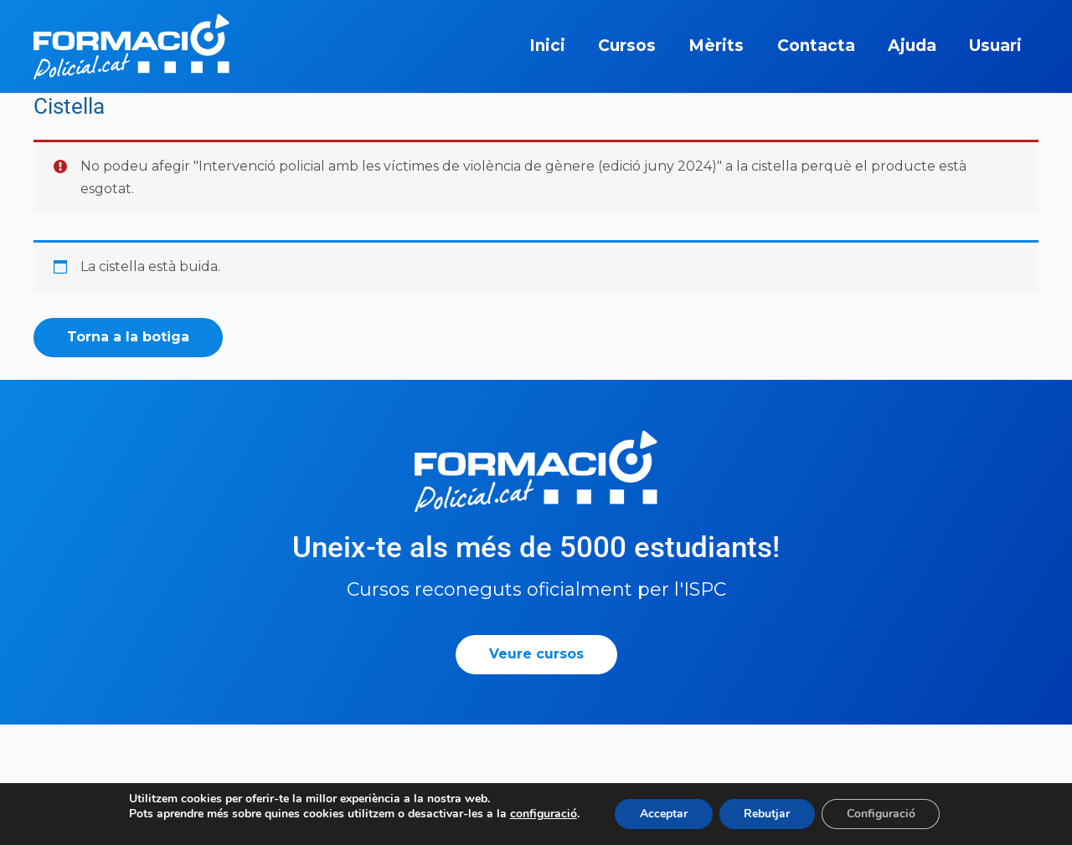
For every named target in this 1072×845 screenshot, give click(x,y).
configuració (542, 814)
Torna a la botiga (128, 337)
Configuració (881, 814)
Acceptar (663, 814)
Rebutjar (767, 814)
